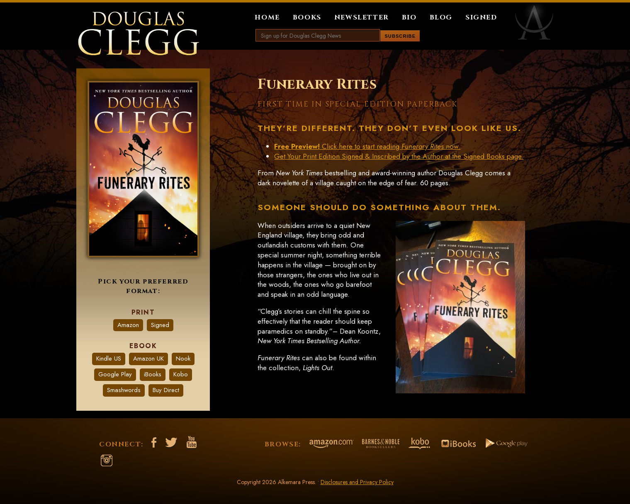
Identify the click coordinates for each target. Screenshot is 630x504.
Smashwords (124, 390)
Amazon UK (148, 358)
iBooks (152, 374)
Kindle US (108, 358)
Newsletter (361, 17)
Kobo (180, 374)
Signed (481, 17)
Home (267, 17)
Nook (183, 358)
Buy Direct (166, 390)
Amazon (128, 325)
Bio (409, 17)
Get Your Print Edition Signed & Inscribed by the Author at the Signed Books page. (398, 156)
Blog (441, 17)
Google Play (115, 374)
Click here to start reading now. (367, 146)
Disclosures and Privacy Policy (357, 482)
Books (307, 17)
